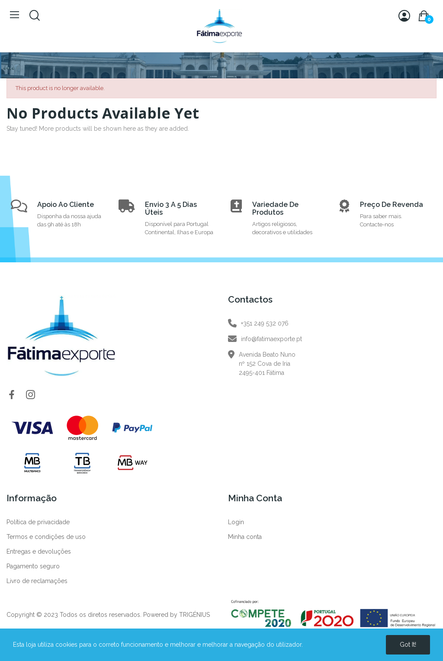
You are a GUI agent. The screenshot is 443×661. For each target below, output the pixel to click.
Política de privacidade (38, 522)
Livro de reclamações (36, 580)
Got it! (408, 644)
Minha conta (245, 536)
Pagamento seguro (33, 566)
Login (236, 522)
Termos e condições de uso (46, 536)
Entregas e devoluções (38, 551)
